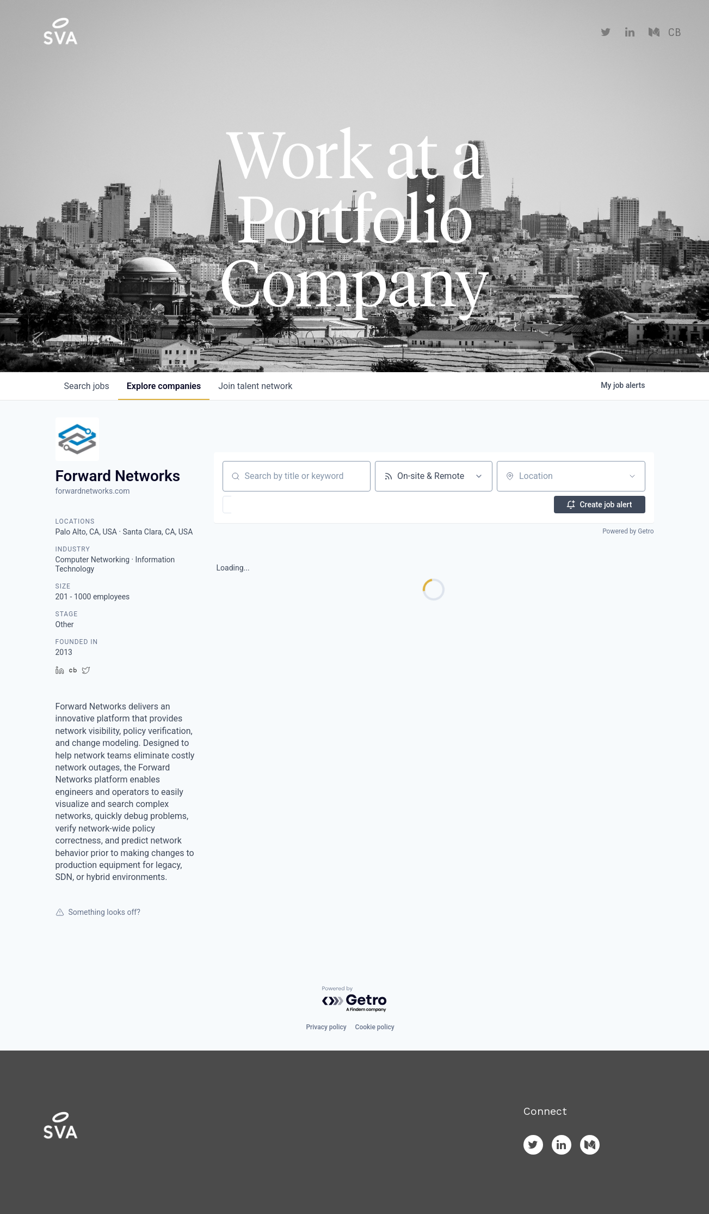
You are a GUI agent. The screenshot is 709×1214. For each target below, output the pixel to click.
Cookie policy (374, 1027)
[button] (259, 504)
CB (674, 32)
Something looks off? (98, 912)
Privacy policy (326, 1027)
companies (164, 386)
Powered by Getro (627, 531)
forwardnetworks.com (93, 491)
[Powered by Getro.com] (354, 999)
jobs (86, 386)
